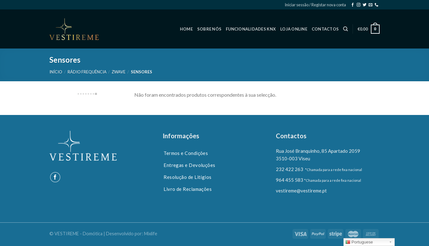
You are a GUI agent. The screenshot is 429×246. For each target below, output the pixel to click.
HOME (186, 28)
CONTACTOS (325, 28)
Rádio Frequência (87, 71)
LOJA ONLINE (293, 28)
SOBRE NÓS (209, 28)
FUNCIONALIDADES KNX (251, 28)
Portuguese (359, 242)
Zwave (118, 71)
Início (55, 71)
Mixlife (150, 233)
